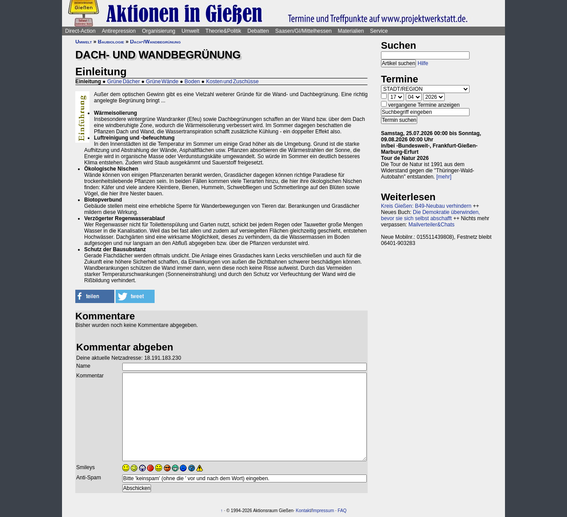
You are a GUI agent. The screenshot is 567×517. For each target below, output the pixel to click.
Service (379, 31)
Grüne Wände (162, 81)
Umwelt (190, 31)
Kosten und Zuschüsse (232, 81)
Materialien (351, 31)
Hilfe (423, 63)
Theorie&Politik (223, 31)
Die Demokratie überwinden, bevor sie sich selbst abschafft (430, 215)
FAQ (342, 510)
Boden (192, 81)
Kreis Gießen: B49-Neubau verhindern (426, 206)
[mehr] (443, 177)
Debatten (258, 31)
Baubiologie (111, 42)
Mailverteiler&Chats (431, 225)
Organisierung (158, 31)
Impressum (323, 510)
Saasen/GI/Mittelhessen (303, 31)
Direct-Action (80, 31)
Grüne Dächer (123, 81)
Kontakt (303, 510)
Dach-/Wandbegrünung (155, 42)
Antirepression (119, 31)
